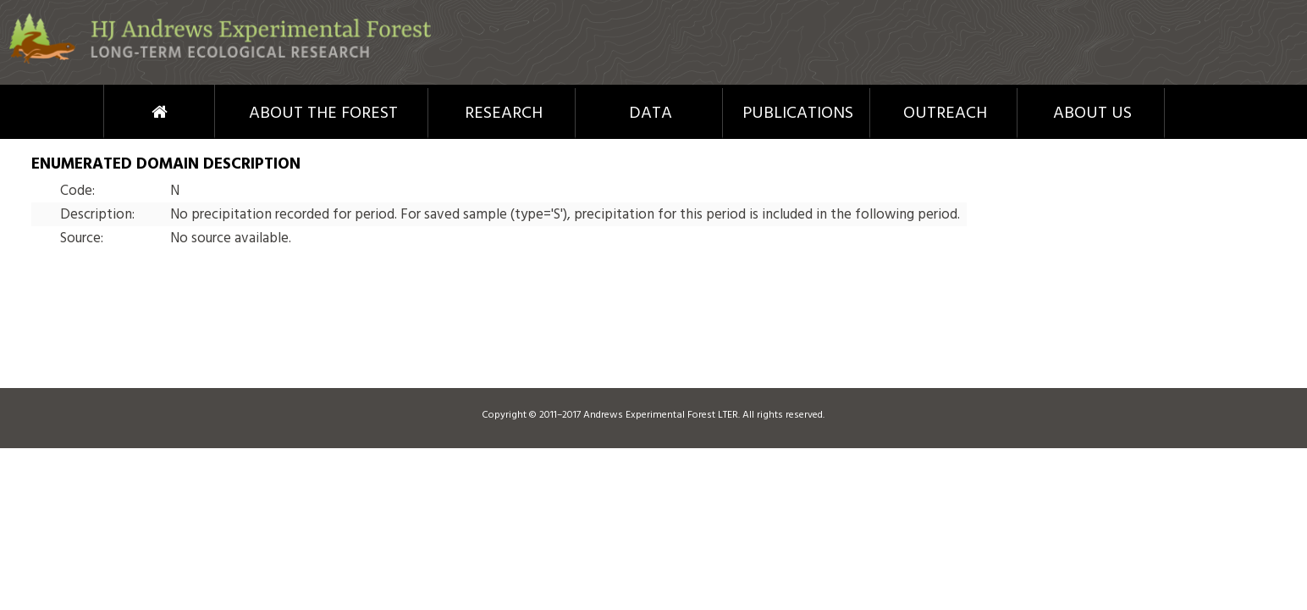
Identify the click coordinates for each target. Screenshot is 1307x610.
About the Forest (323, 113)
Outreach (945, 113)
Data (650, 113)
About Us (1092, 113)
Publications (797, 113)
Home (128, 112)
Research (504, 113)
